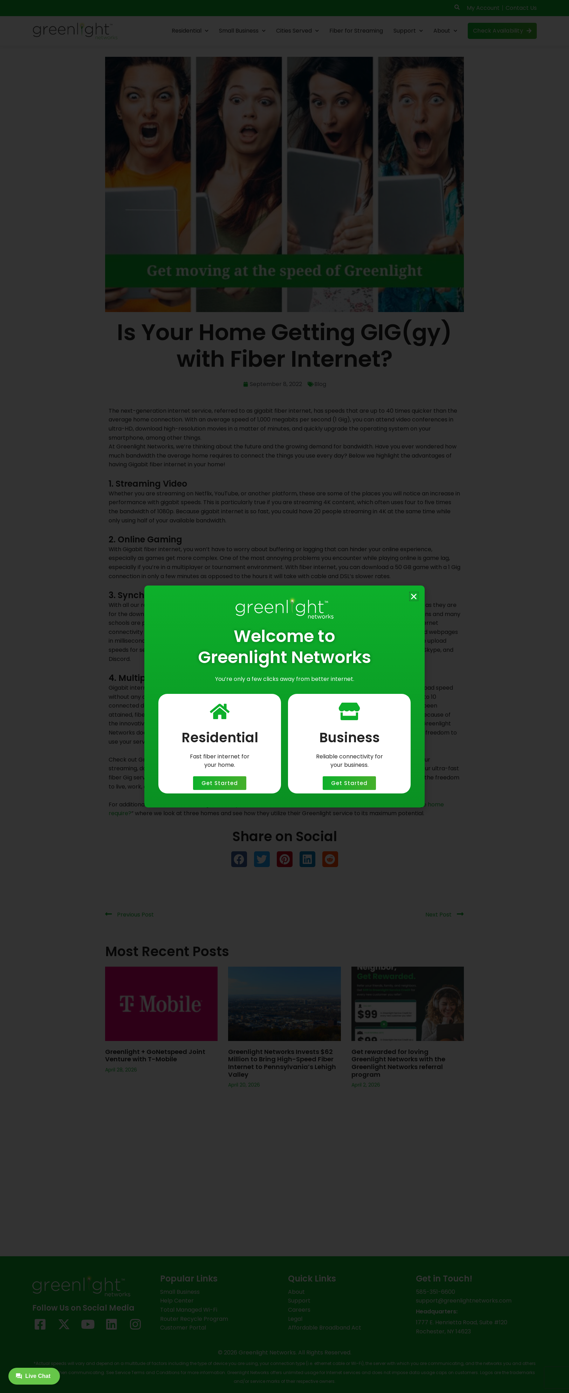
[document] (284, 696)
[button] (414, 596)
